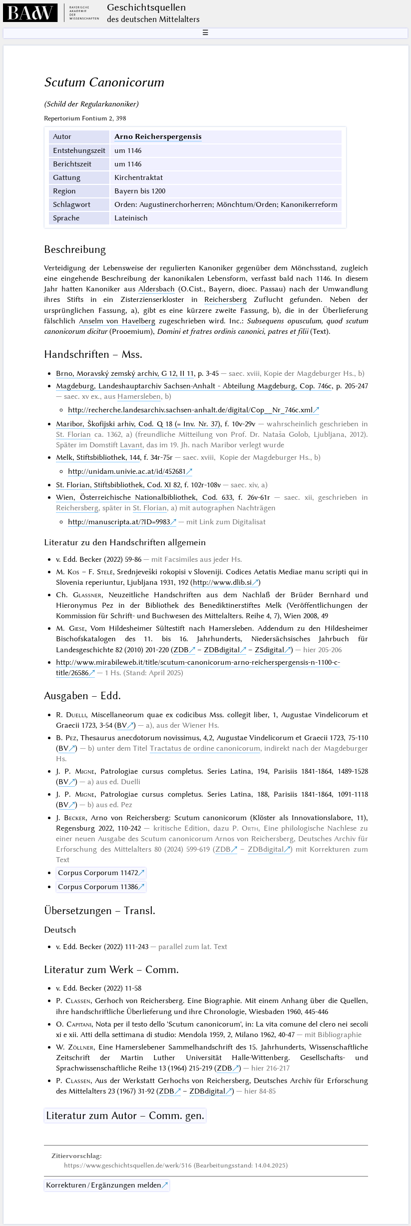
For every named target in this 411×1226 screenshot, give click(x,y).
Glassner (87, 594)
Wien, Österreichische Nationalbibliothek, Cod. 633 (144, 497)
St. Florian (73, 434)
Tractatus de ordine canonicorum (205, 748)
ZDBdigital (222, 649)
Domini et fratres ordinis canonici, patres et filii (232, 331)
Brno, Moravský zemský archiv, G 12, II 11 (125, 373)
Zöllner (80, 1047)
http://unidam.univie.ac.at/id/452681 (127, 471)
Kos (73, 571)
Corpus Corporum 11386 (98, 886)
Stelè (105, 571)
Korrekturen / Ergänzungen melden (103, 1185)
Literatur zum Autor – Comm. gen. (125, 1115)
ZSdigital (269, 649)
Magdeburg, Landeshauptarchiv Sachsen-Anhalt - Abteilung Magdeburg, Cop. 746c (193, 385)
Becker (74, 817)
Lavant (131, 444)
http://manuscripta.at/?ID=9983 (119, 521)
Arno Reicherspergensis (158, 136)
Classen (77, 1000)
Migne (84, 771)
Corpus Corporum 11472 (98, 872)
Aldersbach (156, 288)
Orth (250, 828)
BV (122, 725)
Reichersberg (225, 299)
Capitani (78, 1024)
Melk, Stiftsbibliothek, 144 (98, 457)
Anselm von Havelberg (117, 320)
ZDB (181, 649)
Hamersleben (139, 396)
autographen (213, 507)
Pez (70, 737)
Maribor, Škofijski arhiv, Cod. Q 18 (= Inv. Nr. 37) (138, 423)
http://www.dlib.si (222, 582)
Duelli (76, 714)
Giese (77, 628)
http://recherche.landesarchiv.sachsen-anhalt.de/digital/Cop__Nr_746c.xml (190, 409)
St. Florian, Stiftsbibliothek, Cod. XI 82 (118, 484)
